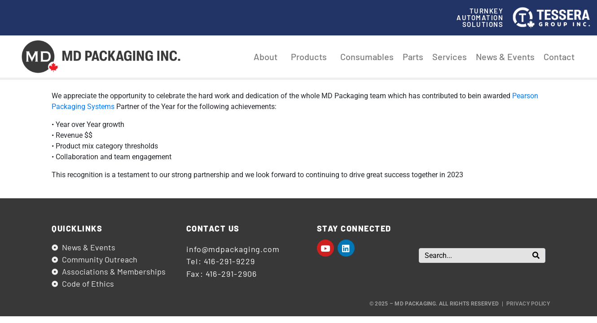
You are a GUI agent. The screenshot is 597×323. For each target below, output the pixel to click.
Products (311, 56)
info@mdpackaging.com (233, 249)
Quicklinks (77, 228)
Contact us (213, 228)
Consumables (367, 56)
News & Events (505, 56)
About (268, 56)
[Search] (536, 255)
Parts (413, 56)
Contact (559, 56)
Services (449, 56)
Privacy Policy (528, 304)
